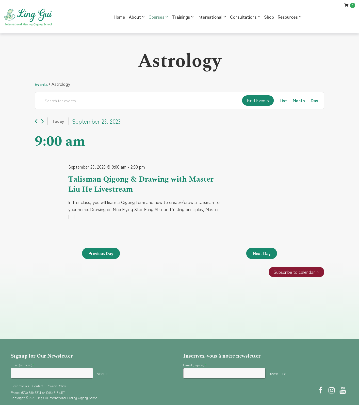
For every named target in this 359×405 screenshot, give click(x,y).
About (135, 17)
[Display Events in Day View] (314, 100)
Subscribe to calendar (294, 272)
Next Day (261, 254)
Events (41, 84)
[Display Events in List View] (283, 100)
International (209, 17)
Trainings (181, 17)
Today (58, 121)
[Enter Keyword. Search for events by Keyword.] (138, 100)
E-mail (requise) (194, 365)
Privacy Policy (56, 386)
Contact (38, 386)
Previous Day (101, 254)
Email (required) (22, 365)
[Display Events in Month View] (299, 100)
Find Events (257, 100)
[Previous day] (36, 121)
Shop (269, 17)
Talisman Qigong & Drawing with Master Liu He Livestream (142, 185)
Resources (288, 17)
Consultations (243, 17)
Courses (156, 17)
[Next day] (42, 121)
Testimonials (20, 386)
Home (119, 17)
